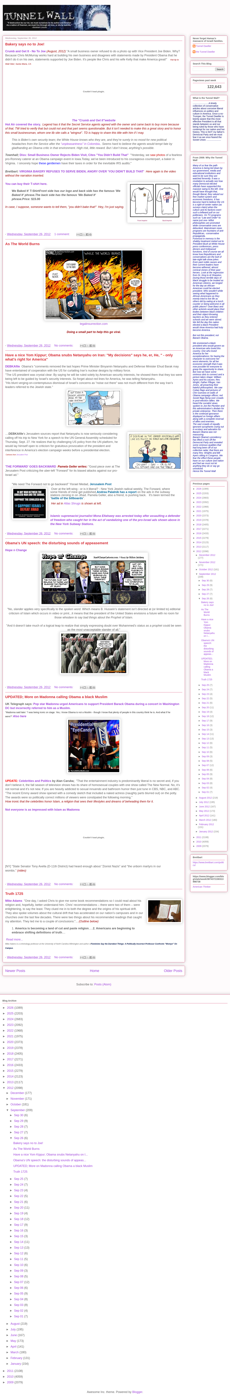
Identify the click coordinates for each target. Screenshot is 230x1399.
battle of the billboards (67, 498)
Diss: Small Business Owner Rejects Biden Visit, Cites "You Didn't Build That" (74, 155)
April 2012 (204, 815)
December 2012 (207, 555)
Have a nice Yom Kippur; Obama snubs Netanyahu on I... (208, 627)
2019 (199, 520)
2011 (199, 837)
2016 (199, 533)
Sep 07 (206, 765)
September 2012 (207, 574)
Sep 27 (206, 594)
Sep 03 (206, 783)
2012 (199, 551)
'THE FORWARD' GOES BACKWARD (30, 466)
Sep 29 (206, 585)
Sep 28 (206, 589)
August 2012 (206, 797)
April (13, 1346)
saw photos (157, 155)
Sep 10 (206, 752)
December (17, 1093)
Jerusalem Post (22, 455)
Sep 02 (206, 787)
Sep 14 (206, 734)
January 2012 (206, 831)
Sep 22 (206, 698)
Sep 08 (206, 761)
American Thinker (202, 886)
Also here (19, 716)
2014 (199, 542)
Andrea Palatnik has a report (117, 492)
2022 (199, 506)
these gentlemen (50, 163)
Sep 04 (206, 778)
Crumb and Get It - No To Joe (25, 51)
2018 (199, 524)
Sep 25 (206, 685)
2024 (199, 497)
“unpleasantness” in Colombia (80, 144)
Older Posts (173, 971)
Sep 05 (206, 774)
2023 (199, 502)
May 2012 (204, 811)
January (16, 1363)
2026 (199, 488)
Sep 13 (206, 738)
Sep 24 (206, 689)
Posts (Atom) (102, 984)
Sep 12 (206, 743)
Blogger (137, 1392)
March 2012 (205, 820)
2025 (199, 493)
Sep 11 (206, 747)
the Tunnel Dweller (205, 51)
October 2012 (206, 569)
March (14, 1352)
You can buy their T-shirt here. (26, 184)
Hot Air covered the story (22, 124)
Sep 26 (206, 598)
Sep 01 (206, 792)
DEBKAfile (12, 366)
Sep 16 (206, 725)
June (14, 1335)
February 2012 (206, 824)
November (17, 1098)
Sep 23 (206, 694)
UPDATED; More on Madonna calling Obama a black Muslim (56, 697)
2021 (199, 511)
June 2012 (204, 806)
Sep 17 (206, 720)
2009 (199, 846)
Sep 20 (206, 707)
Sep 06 (206, 769)
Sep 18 (206, 716)
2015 (199, 538)
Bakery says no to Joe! (24, 44)
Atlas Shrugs (72, 503)
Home (94, 971)
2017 (199, 529)
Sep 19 (206, 712)
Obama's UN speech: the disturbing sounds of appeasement (56, 543)
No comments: (64, 345)
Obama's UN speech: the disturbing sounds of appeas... (207, 647)
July (13, 1329)
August (15, 1323)
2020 (199, 515)
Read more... (14, 939)
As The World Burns (22, 244)
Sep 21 (206, 703)
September (18, 1110)
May (13, 1340)
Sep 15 (206, 729)
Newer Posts (15, 971)
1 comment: (62, 234)
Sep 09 (206, 756)
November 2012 (207, 562)
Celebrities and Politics (35, 781)
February (16, 1358)
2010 (199, 841)
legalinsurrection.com (94, 323)
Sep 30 (206, 580)
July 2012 (204, 802)
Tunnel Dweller (203, 46)
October (16, 1104)
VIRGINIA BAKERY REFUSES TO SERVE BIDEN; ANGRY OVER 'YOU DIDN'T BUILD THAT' (81, 171)
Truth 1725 (14, 894)
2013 (199, 546)
